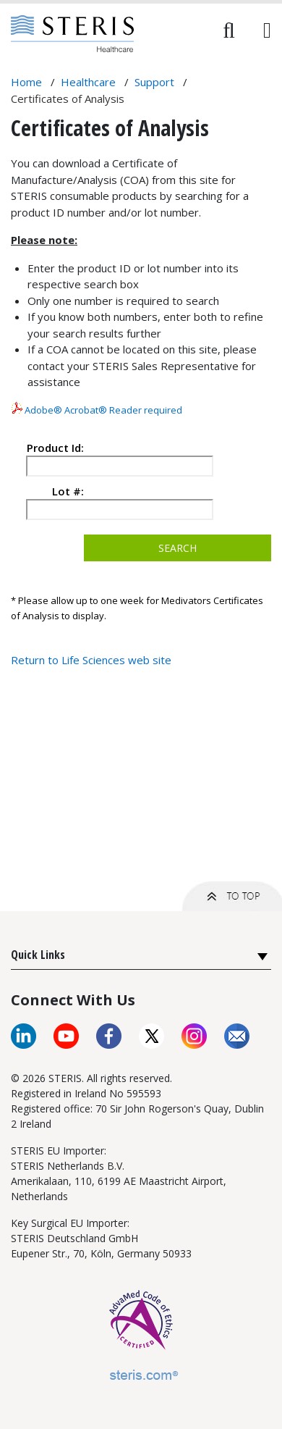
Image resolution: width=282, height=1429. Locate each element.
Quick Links (38, 955)
